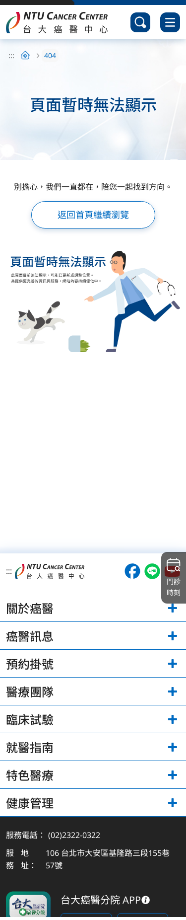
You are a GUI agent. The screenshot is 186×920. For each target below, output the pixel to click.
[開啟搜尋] (140, 22)
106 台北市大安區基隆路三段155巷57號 (108, 859)
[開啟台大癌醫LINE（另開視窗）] (152, 571)
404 (50, 55)
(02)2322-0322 (74, 835)
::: (11, 55)
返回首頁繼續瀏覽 (93, 215)
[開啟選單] (170, 22)
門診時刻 (173, 577)
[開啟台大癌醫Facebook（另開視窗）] (132, 571)
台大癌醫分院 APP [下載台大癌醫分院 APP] (101, 900)
